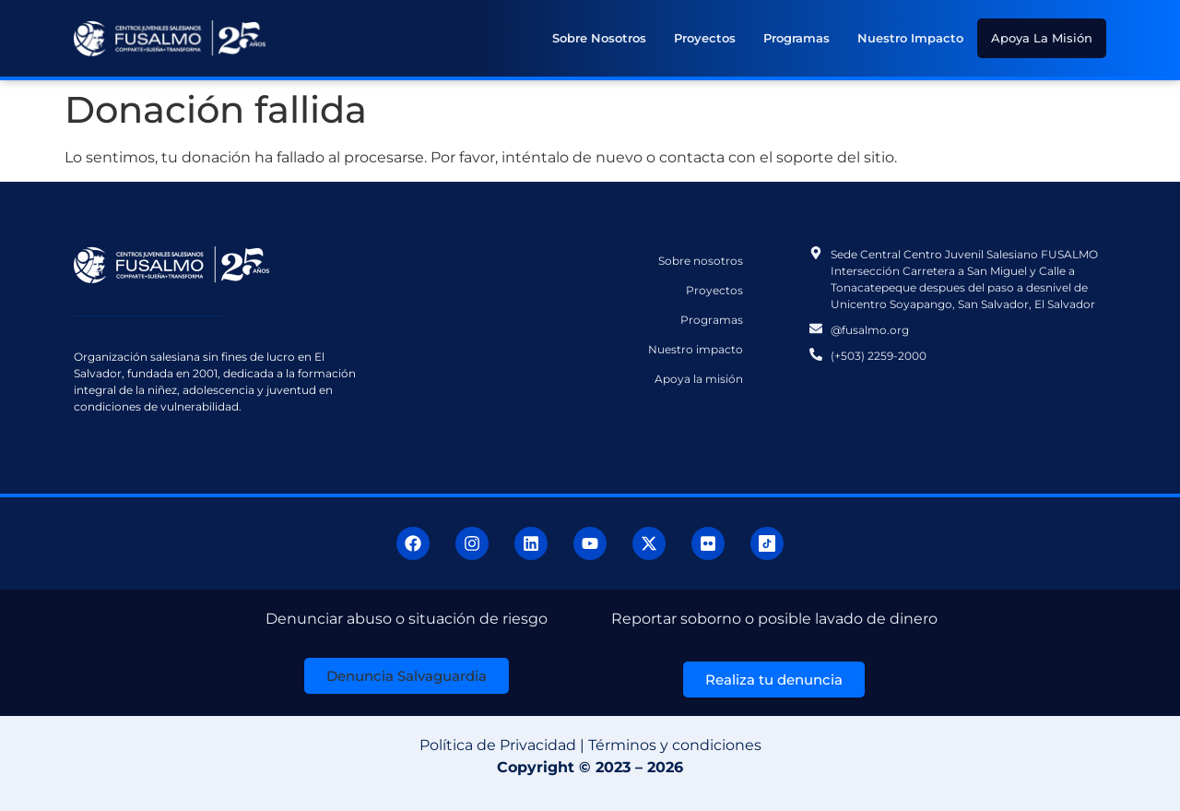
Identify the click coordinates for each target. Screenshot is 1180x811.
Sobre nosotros (599, 37)
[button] (406, 676)
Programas (796, 37)
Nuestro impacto (910, 37)
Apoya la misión (1041, 37)
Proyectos (705, 37)
